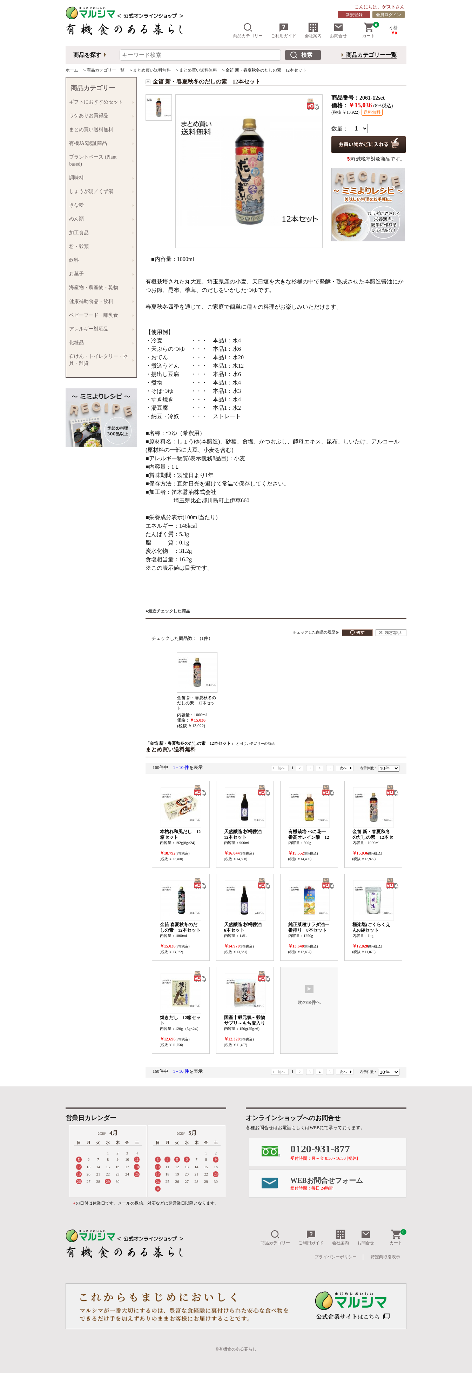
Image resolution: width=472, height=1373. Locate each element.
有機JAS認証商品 (99, 143)
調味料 (99, 178)
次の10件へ (309, 995)
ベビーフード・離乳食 (99, 315)
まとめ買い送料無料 (152, 70)
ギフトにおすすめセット (99, 102)
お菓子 (99, 274)
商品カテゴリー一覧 (371, 55)
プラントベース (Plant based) (99, 160)
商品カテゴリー (248, 30)
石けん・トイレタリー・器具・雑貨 (99, 360)
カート (370, 30)
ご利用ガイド (283, 30)
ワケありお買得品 (99, 116)
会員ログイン (388, 14)
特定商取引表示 (385, 1256)
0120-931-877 (348, 1152)
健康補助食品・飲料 (99, 301)
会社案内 (313, 30)
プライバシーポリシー (336, 1256)
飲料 (99, 260)
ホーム (72, 70)
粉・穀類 (99, 246)
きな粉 (99, 205)
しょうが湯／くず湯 (99, 191)
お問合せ (338, 30)
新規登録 (354, 14)
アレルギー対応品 (99, 329)
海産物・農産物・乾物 (99, 288)
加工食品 (99, 233)
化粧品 (99, 343)
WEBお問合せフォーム (348, 1184)
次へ (343, 768)
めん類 (99, 219)
